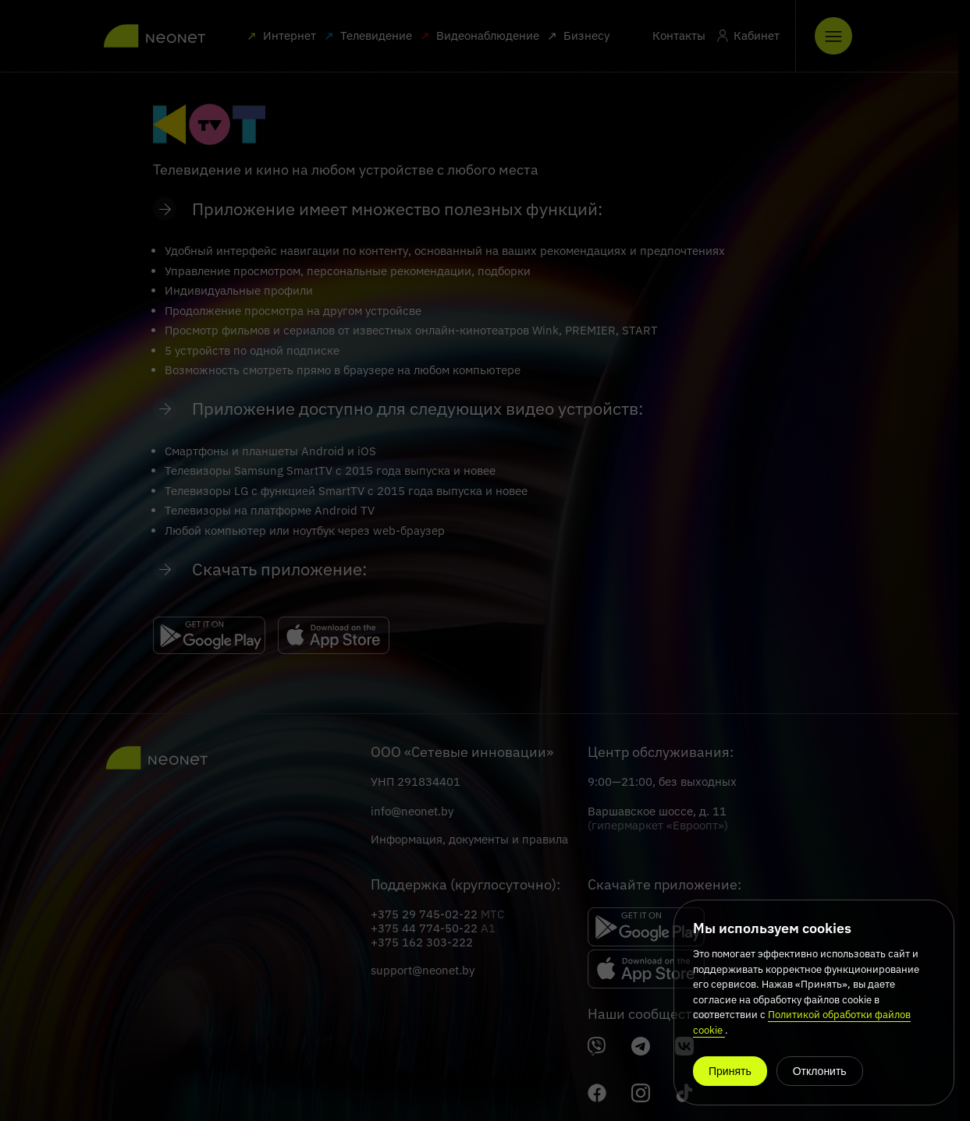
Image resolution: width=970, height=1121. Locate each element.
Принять (730, 1071)
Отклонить (820, 1071)
